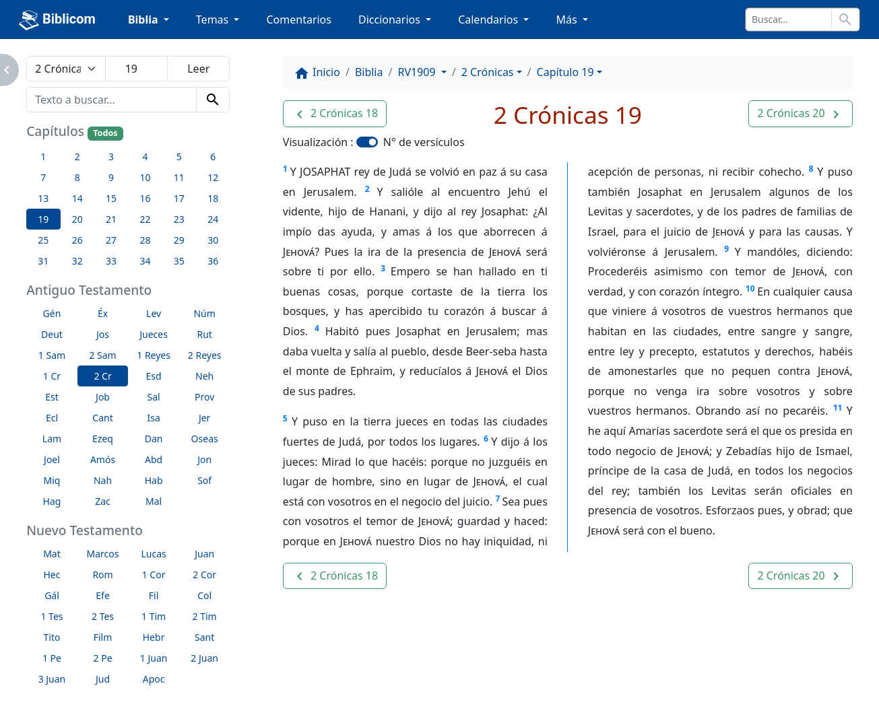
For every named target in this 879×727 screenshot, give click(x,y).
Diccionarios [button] (390, 19)
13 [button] (43, 198)
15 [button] (111, 198)
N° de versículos (424, 142)
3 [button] (111, 156)
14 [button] (77, 198)
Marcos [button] (103, 553)
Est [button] (52, 396)
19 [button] (43, 219)
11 (838, 407)
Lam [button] (51, 438)
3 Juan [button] (52, 678)
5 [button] (179, 156)
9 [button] (111, 177)
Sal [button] (154, 396)
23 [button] (179, 219)
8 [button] (77, 177)
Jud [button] (103, 678)
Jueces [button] (153, 334)
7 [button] (43, 177)
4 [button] (145, 156)
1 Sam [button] (51, 355)
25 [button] (43, 240)
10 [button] (144, 177)
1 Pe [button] (51, 658)
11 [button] (179, 177)
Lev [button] (153, 313)
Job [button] (103, 396)
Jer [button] (205, 417)
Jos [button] (102, 334)
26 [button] (77, 240)
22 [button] (144, 219)
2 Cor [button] (204, 574)
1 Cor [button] (154, 574)
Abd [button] (153, 459)
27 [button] (111, 240)
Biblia (369, 72)
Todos (105, 133)
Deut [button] (52, 334)
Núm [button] (204, 313)
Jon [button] (204, 459)
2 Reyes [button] (205, 355)
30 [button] (212, 240)
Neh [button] (204, 376)
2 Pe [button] (103, 658)
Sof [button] (204, 480)
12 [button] (212, 177)
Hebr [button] (154, 637)
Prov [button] (204, 396)
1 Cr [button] (52, 376)
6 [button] (213, 156)
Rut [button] (204, 334)
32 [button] (77, 260)
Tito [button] (52, 637)
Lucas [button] (153, 553)
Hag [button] (52, 501)
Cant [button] (102, 417)
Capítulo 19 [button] (565, 72)
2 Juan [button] (204, 658)
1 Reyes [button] (153, 355)
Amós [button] (102, 459)
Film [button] (103, 637)
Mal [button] (153, 501)
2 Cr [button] (102, 376)
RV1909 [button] (417, 72)
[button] (335, 113)
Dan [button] (154, 438)
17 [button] (179, 198)
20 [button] (77, 219)
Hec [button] (51, 574)
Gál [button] (51, 595)
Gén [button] (52, 313)
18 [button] (212, 198)
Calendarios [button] (489, 19)
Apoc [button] (154, 678)
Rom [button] (102, 574)
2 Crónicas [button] (487, 72)
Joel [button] (52, 459)
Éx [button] (103, 313)
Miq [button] (52, 480)
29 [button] (179, 240)
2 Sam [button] (102, 355)
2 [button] (77, 156)
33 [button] (111, 260)
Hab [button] (154, 480)
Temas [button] (214, 19)
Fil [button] (154, 595)
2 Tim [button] (205, 616)
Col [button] (204, 595)
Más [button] (567, 19)
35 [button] (179, 260)
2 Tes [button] (103, 616)
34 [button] (144, 260)
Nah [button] (103, 480)
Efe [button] (103, 595)
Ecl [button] (52, 417)
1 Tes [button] (51, 616)
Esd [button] (154, 376)
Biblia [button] (144, 19)
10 (750, 288)
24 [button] (212, 219)
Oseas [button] (204, 438)
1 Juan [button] (154, 658)
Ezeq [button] (102, 438)
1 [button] (43, 156)
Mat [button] (52, 553)
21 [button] (111, 219)
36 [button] (212, 260)
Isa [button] (153, 417)
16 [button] (144, 198)
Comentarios (298, 19)
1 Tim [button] (153, 616)
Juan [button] (204, 553)
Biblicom (57, 20)
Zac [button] (102, 501)
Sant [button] (204, 637)
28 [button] (144, 240)
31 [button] (43, 260)
